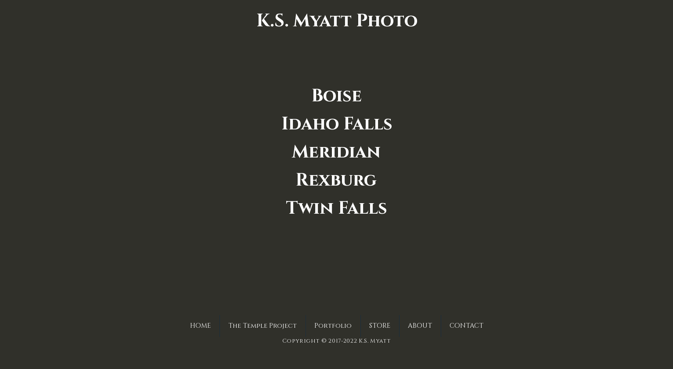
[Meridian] (336, 152)
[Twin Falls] (336, 208)
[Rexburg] (336, 180)
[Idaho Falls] (336, 124)
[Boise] (336, 96)
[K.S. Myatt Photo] (336, 21)
